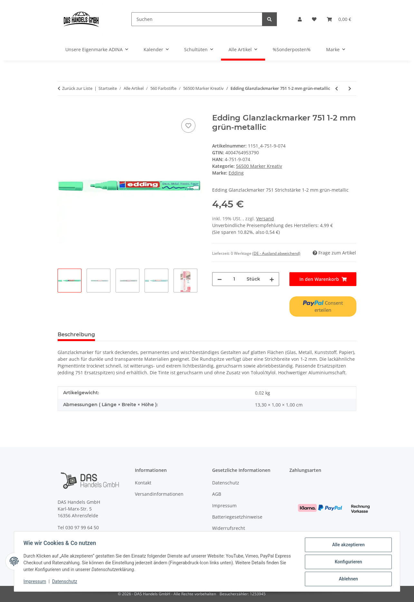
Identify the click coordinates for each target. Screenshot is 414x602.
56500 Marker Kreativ (259, 166)
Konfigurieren (347, 562)
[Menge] (234, 279)
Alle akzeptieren (347, 545)
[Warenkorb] (339, 19)
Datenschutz (65, 582)
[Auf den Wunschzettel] (188, 126)
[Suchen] (196, 19)
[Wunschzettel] (314, 19)
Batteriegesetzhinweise (237, 517)
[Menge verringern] (219, 279)
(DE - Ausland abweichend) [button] (276, 253)
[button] (300, 19)
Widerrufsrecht (228, 528)
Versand (265, 218)
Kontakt (143, 483)
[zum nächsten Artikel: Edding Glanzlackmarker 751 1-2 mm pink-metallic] (349, 88)
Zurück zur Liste (77, 88)
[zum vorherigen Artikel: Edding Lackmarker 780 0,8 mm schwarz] (336, 88)
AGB (216, 494)
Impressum (35, 582)
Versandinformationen (159, 494)
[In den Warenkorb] (63, 109)
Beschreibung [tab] (76, 334)
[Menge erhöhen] (272, 279)
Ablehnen (347, 579)
